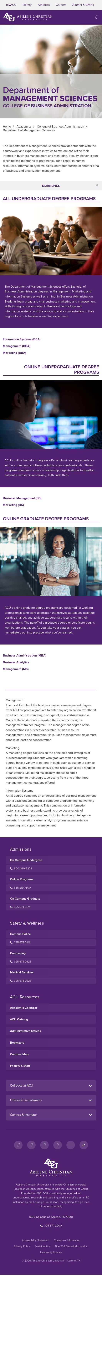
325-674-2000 (51, 1225)
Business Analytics (16, 662)
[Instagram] (31, 1145)
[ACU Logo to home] (27, 17)
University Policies (51, 1252)
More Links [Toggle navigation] (69, 186)
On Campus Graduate (25, 899)
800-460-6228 (21, 868)
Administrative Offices (25, 1031)
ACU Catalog (19, 1019)
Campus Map (19, 1054)
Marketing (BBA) (14, 353)
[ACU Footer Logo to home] (51, 1167)
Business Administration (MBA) (24, 655)
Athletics (44, 5)
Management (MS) (16, 669)
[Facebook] (18, 1145)
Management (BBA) (16, 346)
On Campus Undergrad (26, 860)
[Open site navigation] (96, 17)
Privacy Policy (22, 1246)
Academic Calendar (23, 1008)
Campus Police (20, 934)
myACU (11, 5)
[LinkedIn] (70, 1145)
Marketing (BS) (13, 505)
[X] (44, 1145)
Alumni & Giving (83, 5)
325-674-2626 (20, 961)
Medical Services (22, 972)
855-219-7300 (20, 887)
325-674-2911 (20, 942)
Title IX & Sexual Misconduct (71, 1246)
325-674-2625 (20, 980)
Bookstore (17, 1043)
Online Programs (21, 879)
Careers (61, 5)
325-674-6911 (20, 907)
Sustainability (42, 1246)
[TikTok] (83, 1145)
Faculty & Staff (20, 1066)
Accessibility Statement (35, 1240)
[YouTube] (57, 1145)
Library (27, 5)
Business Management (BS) (22, 498)
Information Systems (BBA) (22, 339)
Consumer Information (67, 1240)
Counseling (18, 953)
